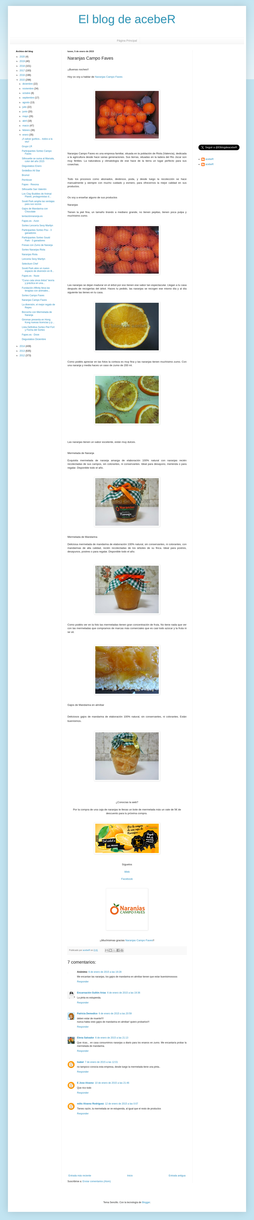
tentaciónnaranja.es (32, 216)
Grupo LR (27, 146)
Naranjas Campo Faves (109, 76)
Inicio (130, 1175)
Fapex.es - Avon (30, 221)
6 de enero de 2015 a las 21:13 (111, 1037)
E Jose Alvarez (85, 1082)
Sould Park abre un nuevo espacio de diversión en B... (38, 269)
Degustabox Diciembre (34, 339)
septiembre (28, 97)
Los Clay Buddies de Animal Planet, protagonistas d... (36, 195)
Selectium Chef (30, 263)
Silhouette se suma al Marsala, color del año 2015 (38, 160)
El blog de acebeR (127, 19)
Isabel (80, 1062)
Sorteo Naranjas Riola (33, 249)
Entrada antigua (177, 1175)
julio (24, 107)
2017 (23, 70)
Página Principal (127, 40)
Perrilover (27, 180)
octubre (26, 93)
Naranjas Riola (30, 254)
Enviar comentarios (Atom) (97, 1181)
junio (25, 111)
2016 (23, 75)
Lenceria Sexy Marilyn (33, 259)
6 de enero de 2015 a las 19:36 (123, 992)
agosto (26, 102)
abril (25, 120)
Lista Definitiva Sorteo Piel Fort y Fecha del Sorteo (38, 328)
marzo (26, 125)
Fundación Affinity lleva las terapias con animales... (36, 289)
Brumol (25, 175)
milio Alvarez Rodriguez (90, 1103)
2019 (23, 61)
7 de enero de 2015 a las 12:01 (101, 1062)
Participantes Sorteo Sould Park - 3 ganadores (36, 239)
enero (25, 134)
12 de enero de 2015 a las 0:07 (121, 1103)
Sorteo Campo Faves (33, 295)
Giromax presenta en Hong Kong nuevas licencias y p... (38, 321)
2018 (23, 66)
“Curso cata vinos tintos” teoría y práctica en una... (38, 282)
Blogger (146, 1202)
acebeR (209, 159)
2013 (23, 351)
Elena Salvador (85, 1037)
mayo (25, 116)
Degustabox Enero (31, 166)
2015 (23, 79)
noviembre (28, 88)
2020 (23, 56)
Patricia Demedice (87, 1013)
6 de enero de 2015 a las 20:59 (115, 1013)
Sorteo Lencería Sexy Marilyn (37, 225)
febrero (26, 130)
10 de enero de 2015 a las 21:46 (112, 1082)
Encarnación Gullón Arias (91, 992)
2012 (23, 355)
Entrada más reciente (79, 1175)
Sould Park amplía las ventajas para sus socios (38, 202)
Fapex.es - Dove (30, 334)
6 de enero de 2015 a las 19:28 (105, 972)
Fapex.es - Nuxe (30, 275)
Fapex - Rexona (30, 184)
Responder (83, 981)
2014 (23, 346)
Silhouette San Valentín (34, 189)
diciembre (27, 83)
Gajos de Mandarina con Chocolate (35, 210)
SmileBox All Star (31, 170)
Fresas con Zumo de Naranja (37, 245)
